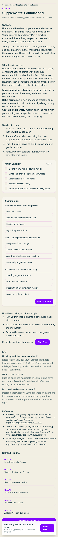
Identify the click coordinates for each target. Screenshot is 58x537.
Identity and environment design (21, 217)
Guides (5, 5)
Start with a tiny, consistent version (22, 288)
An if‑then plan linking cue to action (22, 256)
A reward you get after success (20, 262)
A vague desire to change (17, 243)
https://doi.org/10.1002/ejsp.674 (31, 435)
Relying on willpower (15, 224)
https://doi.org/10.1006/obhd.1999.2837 (24, 422)
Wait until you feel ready (17, 281)
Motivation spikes (14, 211)
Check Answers (44, 301)
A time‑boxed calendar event (19, 249)
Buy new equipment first (17, 294)
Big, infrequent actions (16, 230)
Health (12, 5)
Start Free (42, 342)
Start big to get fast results (18, 275)
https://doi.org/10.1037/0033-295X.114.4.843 (26, 444)
